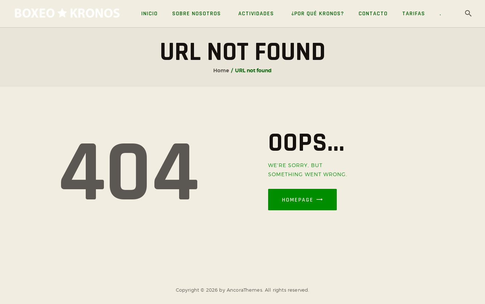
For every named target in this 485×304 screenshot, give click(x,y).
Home (221, 70)
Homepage (298, 200)
